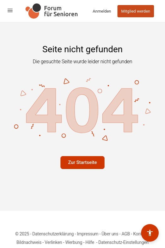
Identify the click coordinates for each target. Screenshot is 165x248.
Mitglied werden (135, 11)
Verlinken (53, 242)
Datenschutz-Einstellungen (123, 242)
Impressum (87, 233)
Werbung (73, 242)
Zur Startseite (82, 162)
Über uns (110, 233)
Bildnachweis (29, 242)
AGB (126, 233)
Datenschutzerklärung (53, 233)
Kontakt (140, 233)
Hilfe (90, 242)
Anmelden (102, 11)
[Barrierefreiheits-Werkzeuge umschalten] (150, 233)
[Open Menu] (10, 10)
